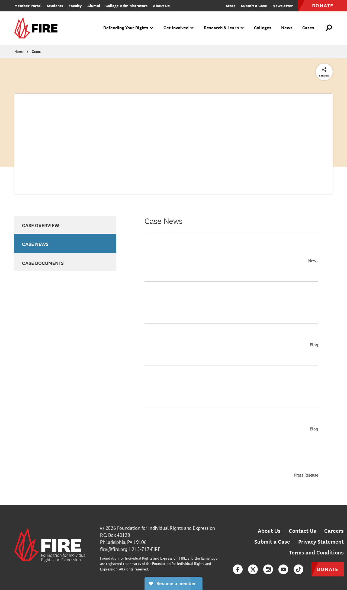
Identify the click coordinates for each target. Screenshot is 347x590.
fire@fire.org (113, 549)
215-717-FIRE (146, 549)
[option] (65, 225)
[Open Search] (329, 27)
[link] (37, 28)
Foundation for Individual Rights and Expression (166, 528)
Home (19, 51)
